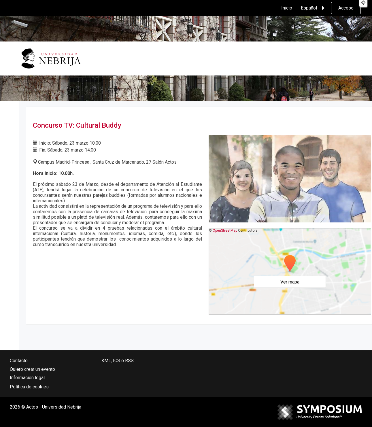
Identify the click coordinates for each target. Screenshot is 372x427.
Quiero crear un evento (32, 369)
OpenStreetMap (225, 230)
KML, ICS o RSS (117, 360)
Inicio (286, 8)
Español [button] (313, 8)
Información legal (27, 377)
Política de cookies (29, 387)
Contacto (19, 360)
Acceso (346, 8)
